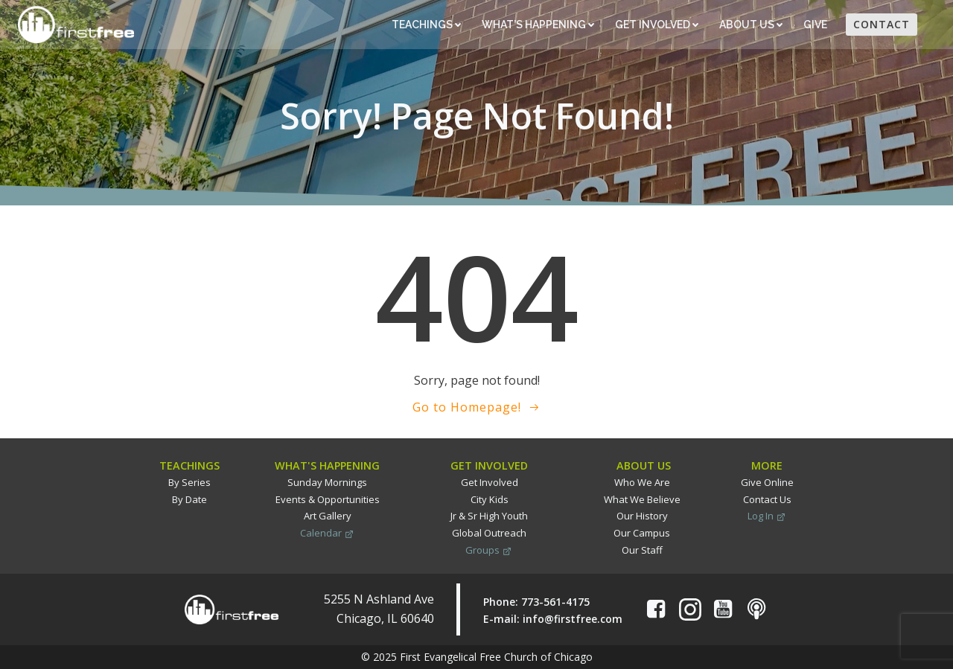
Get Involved (656, 25)
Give (816, 25)
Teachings (426, 25)
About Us (751, 25)
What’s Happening (538, 25)
